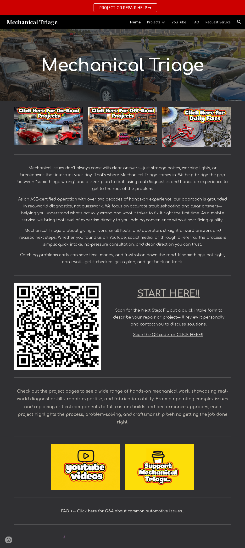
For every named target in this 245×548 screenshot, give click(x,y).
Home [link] (135, 22)
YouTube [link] (179, 22)
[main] (122, 65)
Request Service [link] (218, 22)
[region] (122, 7)
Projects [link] (153, 22)
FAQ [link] (195, 22)
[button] (239, 22)
